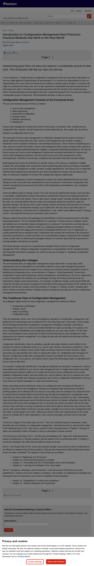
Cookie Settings (35, 562)
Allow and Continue (55, 562)
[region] (47, 551)
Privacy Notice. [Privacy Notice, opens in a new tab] (24, 556)
